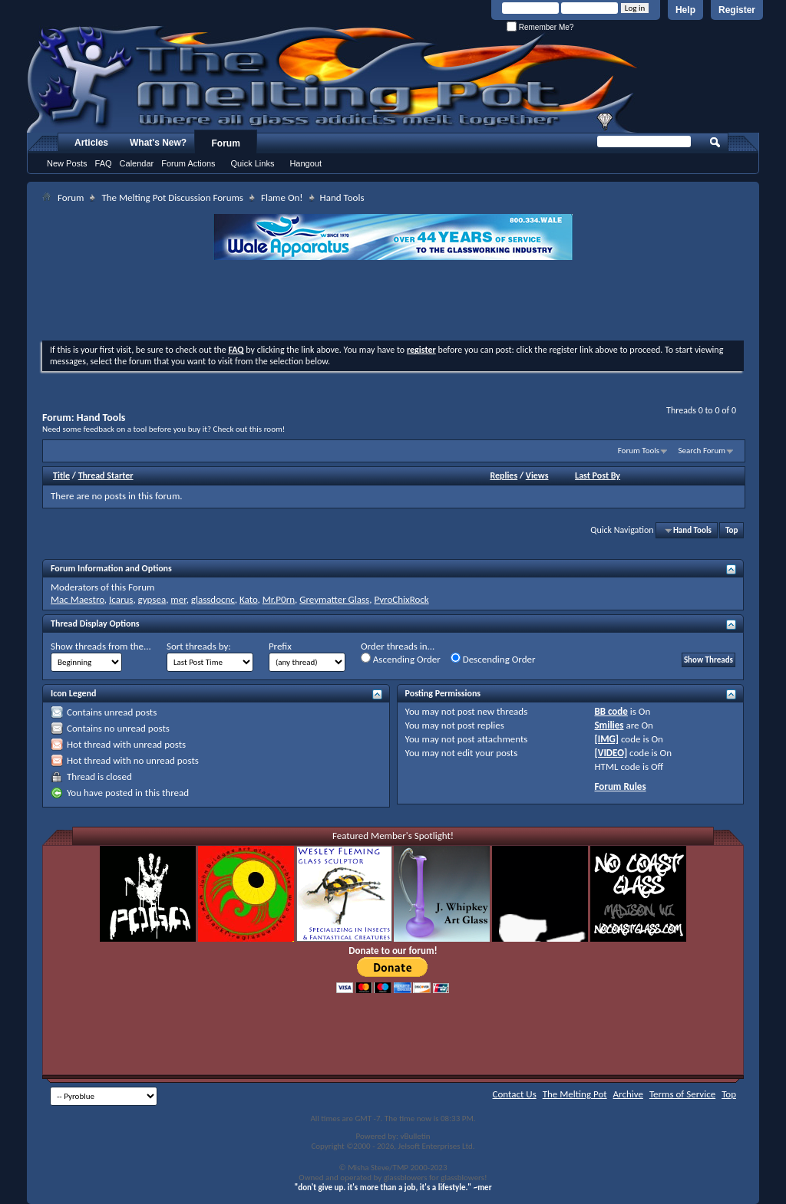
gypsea (152, 599)
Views (537, 475)
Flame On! (282, 197)
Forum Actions (188, 163)
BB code (610, 711)
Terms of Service (682, 1094)
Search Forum (702, 451)
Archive (628, 1094)
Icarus (121, 599)
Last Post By (597, 475)
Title (61, 475)
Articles (91, 142)
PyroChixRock (401, 599)
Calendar (137, 163)
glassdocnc (213, 599)
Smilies (608, 725)
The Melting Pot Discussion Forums (172, 197)
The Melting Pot (575, 1094)
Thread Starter (106, 475)
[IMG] (606, 739)
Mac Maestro (77, 599)
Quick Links (253, 163)
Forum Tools (638, 451)
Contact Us (515, 1094)
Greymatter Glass (334, 599)
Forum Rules (620, 786)
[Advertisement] (393, 302)
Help (685, 10)
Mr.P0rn (279, 599)
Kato (248, 599)
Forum (226, 143)
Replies (503, 475)
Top (731, 530)
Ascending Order (401, 659)
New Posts (67, 163)
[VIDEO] (610, 752)
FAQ (103, 163)
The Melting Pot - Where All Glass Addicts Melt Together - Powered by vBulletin (333, 79)
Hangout (305, 163)
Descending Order (493, 659)
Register (736, 10)
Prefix (280, 646)
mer (178, 599)
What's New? (158, 142)
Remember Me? (540, 27)
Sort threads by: (199, 646)
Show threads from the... (101, 646)
